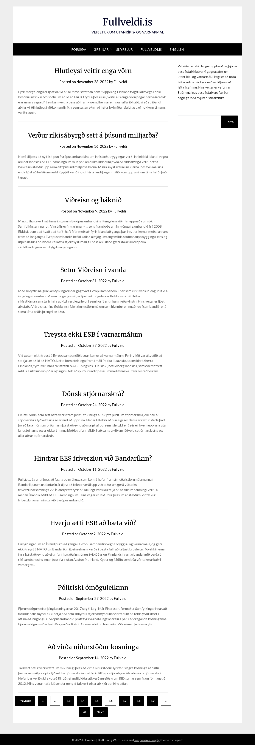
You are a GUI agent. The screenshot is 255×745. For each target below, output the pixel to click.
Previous (25, 700)
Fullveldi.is (128, 21)
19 (152, 700)
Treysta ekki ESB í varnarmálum (93, 334)
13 (68, 700)
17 (124, 700)
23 (84, 711)
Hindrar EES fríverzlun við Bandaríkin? (93, 457)
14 (82, 700)
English (176, 49)
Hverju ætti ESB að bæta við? (93, 522)
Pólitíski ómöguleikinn (93, 586)
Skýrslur (124, 49)
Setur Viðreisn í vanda (93, 269)
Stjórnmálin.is (187, 92)
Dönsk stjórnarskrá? (93, 393)
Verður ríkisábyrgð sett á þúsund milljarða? (93, 135)
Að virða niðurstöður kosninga (93, 646)
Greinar (101, 49)
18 (138, 700)
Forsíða (78, 49)
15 (96, 700)
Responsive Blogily (147, 739)
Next (100, 711)
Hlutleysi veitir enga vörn (93, 71)
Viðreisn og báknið (93, 200)
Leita (229, 122)
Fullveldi (120, 81)
